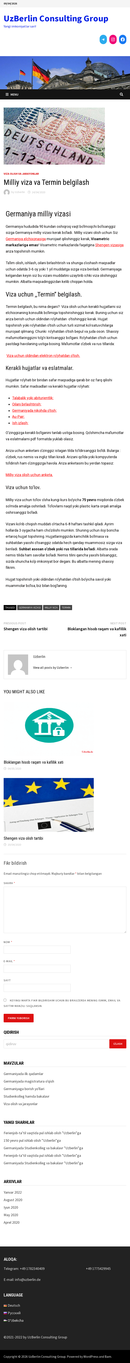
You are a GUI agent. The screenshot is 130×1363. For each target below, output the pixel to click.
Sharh (9, 883)
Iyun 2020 (11, 1207)
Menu (12, 94)
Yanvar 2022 (13, 1192)
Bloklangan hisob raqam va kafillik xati (33, 762)
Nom (8, 942)
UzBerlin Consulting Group (56, 18)
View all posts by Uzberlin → (52, 667)
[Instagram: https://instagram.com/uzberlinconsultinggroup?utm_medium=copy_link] (113, 39)
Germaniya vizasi (30, 607)
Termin (66, 607)
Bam (108, 1356)
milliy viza (51, 607)
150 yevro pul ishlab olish (22, 1140)
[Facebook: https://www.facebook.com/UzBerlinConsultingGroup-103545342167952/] (122, 39)
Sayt (7, 980)
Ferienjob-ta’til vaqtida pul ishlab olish (32, 1133)
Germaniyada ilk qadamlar (23, 1073)
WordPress (90, 1356)
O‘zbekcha (15, 1320)
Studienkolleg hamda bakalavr (26, 1096)
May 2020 (11, 1215)
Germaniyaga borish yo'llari (24, 1088)
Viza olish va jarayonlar (21, 174)
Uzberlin (20, 192)
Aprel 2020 (11, 1222)
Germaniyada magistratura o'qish (29, 1081)
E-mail (9, 961)
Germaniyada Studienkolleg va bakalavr (33, 1148)
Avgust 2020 (13, 1199)
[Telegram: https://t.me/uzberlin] (103, 39)
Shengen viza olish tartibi (23, 838)
